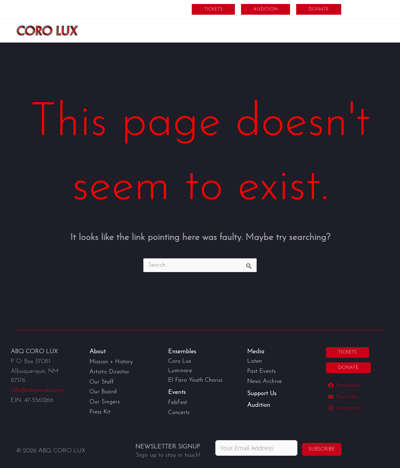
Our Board (103, 391)
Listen (255, 361)
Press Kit (100, 411)
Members (364, 9)
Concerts (179, 411)
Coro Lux (180, 361)
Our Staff (102, 381)
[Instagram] (345, 408)
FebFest (178, 402)
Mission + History (111, 362)
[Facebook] (344, 386)
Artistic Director (110, 372)
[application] (189, 30)
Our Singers (105, 401)
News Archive (265, 381)
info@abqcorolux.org (38, 391)
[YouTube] (343, 397)
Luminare (181, 370)
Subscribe (321, 448)
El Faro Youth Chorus (196, 379)
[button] (213, 9)
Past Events (262, 371)
